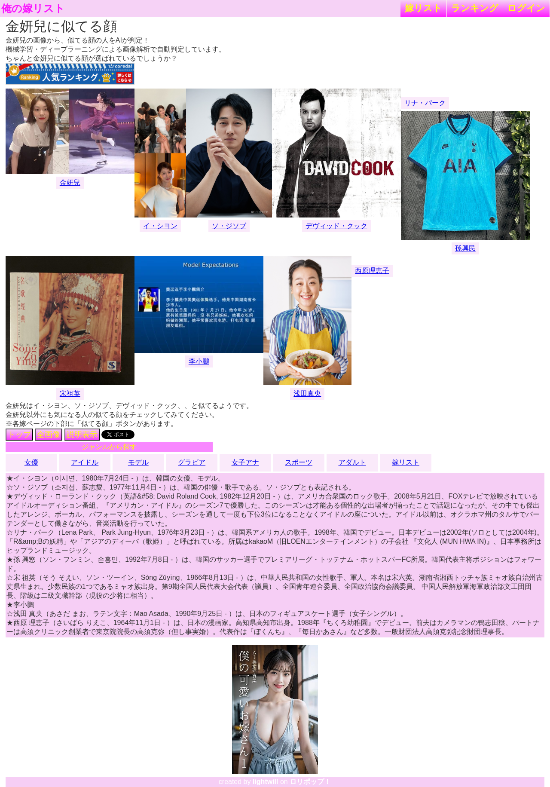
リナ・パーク (425, 103)
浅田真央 (307, 393)
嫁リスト (423, 8)
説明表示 (82, 434)
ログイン (526, 8)
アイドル (84, 462)
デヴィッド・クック (336, 226)
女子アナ (245, 462)
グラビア (191, 462)
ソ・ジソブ (229, 226)
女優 (31, 462)
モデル (138, 462)
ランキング (474, 8)
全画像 (48, 434)
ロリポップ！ (310, 781)
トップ (19, 434)
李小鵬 (199, 361)
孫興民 (465, 248)
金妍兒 (70, 182)
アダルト (352, 462)
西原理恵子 (372, 270)
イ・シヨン (160, 226)
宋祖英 (70, 393)
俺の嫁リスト (33, 8)
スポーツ (298, 462)
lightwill (265, 781)
